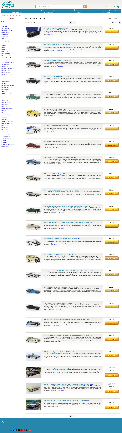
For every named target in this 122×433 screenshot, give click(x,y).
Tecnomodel (5, 136)
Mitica (3, 106)
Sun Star (4, 134)
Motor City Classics (7, 108)
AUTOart (4, 26)
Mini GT (4, 100)
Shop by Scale (43, 10)
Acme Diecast (5, 28)
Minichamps (5, 102)
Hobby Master (5, 75)
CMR (3, 47)
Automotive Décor (49, 12)
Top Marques (5, 138)
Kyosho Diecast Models (8, 85)
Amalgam (4, 32)
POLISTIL (4, 117)
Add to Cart (111, 32)
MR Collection (5, 93)
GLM (3, 60)
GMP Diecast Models (7, 62)
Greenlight (5, 70)
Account (103, 6)
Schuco (4, 125)
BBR (3, 39)
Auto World (5, 34)
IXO (3, 77)
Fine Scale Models (6, 58)
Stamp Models (5, 132)
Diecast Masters (6, 53)
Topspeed (4, 140)
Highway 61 (5, 72)
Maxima (4, 98)
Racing (91, 10)
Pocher (4, 119)
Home (3, 15)
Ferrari (80, 10)
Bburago (4, 41)
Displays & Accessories (56, 10)
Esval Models (5, 55)
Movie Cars (101, 10)
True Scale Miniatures (7, 144)
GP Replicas (5, 64)
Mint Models (5, 104)
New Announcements (7, 10)
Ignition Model (5, 79)
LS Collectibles (5, 87)
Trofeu (4, 142)
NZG (3, 110)
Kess (3, 83)
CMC (3, 45)
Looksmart (5, 89)
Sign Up (108, 6)
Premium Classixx (6, 121)
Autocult (4, 36)
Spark (3, 129)
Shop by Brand (106, 12)
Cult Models (5, 51)
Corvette (69, 10)
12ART (3, 24)
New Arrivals (19, 10)
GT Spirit (4, 66)
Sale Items (79, 12)
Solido (3, 127)
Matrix (4, 96)
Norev (3, 113)
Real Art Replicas (6, 123)
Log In (113, 6)
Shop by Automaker (31, 10)
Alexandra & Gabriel (7, 30)
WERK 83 (4, 146)
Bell (3, 43)
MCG (20, 15)
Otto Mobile (5, 115)
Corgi (3, 49)
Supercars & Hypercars (114, 10)
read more (50, 34)
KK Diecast (5, 81)
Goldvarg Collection (7, 68)
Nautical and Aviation (17, 12)
